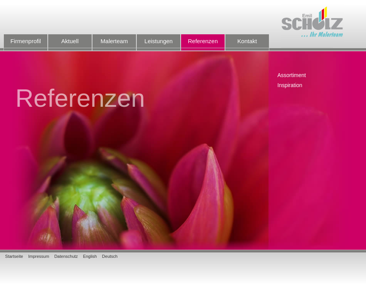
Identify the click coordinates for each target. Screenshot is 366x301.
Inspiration (289, 85)
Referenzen (203, 44)
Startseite (14, 256)
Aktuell (70, 44)
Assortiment (291, 75)
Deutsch (110, 256)
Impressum (38, 256)
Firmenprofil (25, 44)
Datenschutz (66, 256)
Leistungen (158, 44)
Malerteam (114, 44)
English (90, 256)
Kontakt (247, 44)
